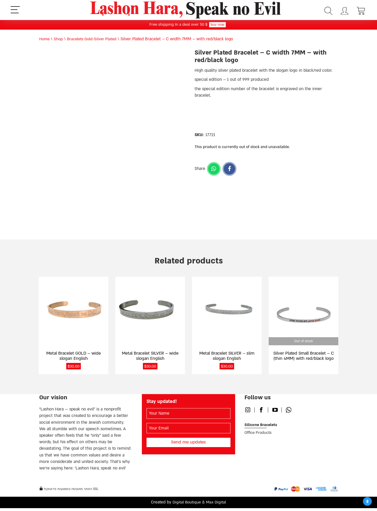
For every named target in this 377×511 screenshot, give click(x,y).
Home (44, 40)
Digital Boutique (186, 505)
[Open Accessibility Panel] (367, 501)
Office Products (259, 436)
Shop (59, 40)
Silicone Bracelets (262, 428)
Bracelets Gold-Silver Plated (94, 40)
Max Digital (217, 505)
